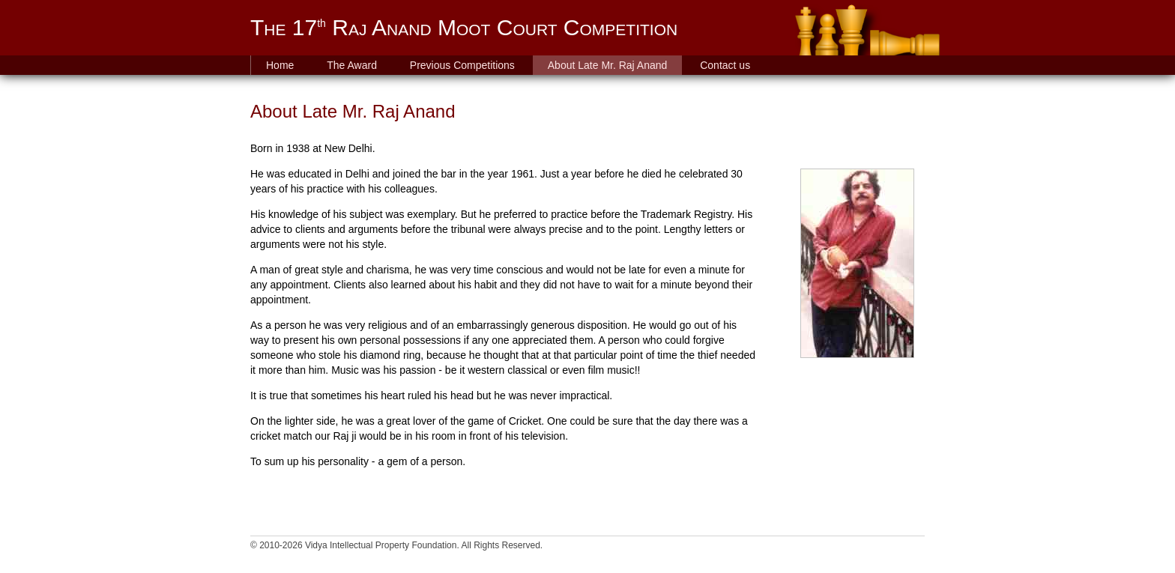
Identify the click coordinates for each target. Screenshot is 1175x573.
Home (280, 65)
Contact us (725, 65)
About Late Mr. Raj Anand (608, 65)
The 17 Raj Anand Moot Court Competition (463, 27)
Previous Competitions (462, 65)
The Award (352, 65)
